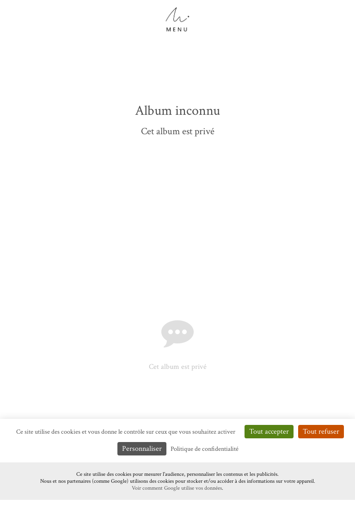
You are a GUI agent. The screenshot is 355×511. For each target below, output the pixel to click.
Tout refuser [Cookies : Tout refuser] (321, 431)
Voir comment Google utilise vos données (177, 488)
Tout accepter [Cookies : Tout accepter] (269, 431)
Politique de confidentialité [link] (205, 449)
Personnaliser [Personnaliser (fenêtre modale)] (142, 449)
